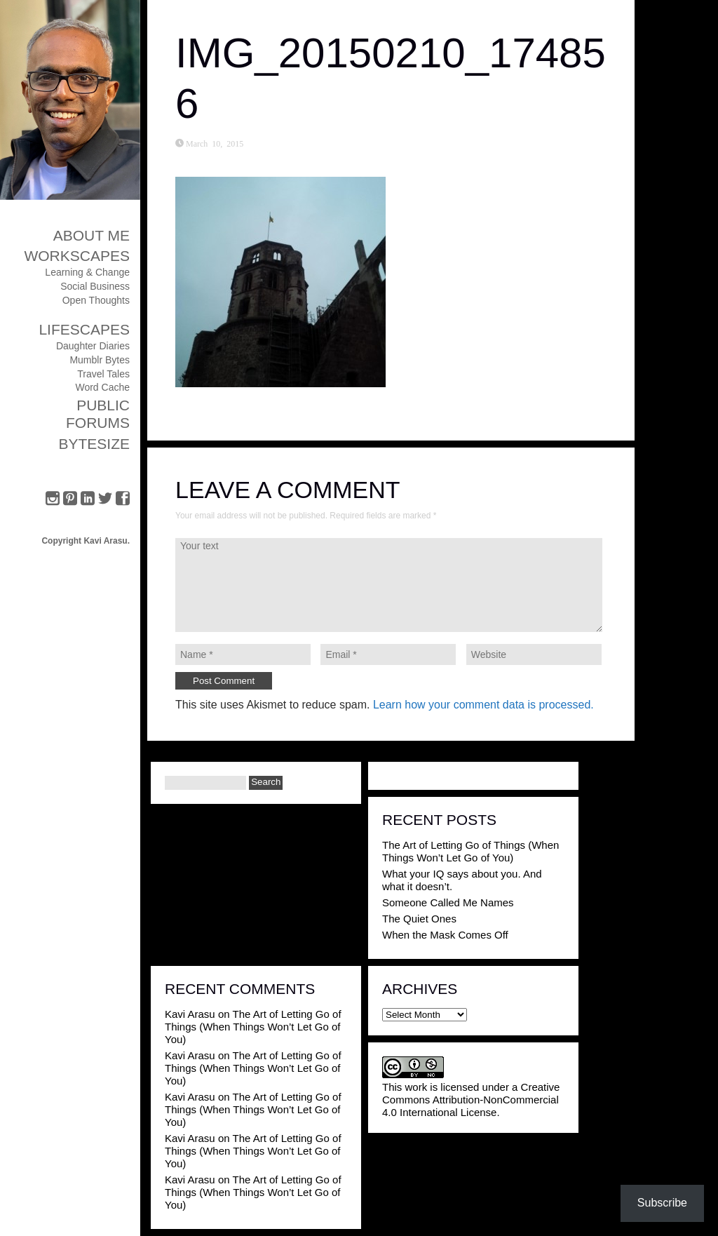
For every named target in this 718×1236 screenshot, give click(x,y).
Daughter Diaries (93, 345)
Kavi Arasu (190, 1014)
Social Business (95, 286)
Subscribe (662, 1203)
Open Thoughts (96, 300)
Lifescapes (84, 329)
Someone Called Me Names (448, 902)
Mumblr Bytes (99, 359)
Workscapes (77, 256)
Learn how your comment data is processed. (483, 705)
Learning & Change (87, 272)
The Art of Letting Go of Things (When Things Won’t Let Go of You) (470, 851)
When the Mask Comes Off (445, 935)
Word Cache (102, 387)
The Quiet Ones (419, 919)
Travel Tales (103, 373)
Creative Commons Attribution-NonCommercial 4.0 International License (471, 1099)
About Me (91, 235)
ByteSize (94, 444)
